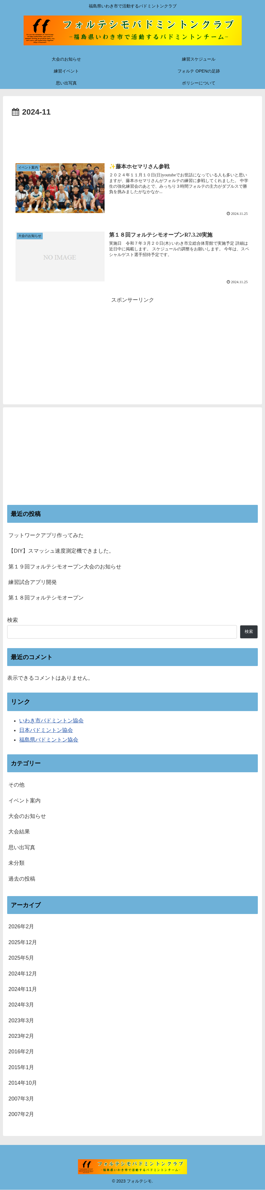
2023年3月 (21, 1020)
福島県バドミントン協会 (48, 740)
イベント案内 (24, 801)
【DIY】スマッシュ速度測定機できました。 (61, 551)
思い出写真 (21, 847)
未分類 (16, 863)
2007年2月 (21, 1114)
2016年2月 (21, 1052)
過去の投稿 (21, 879)
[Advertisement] (132, 135)
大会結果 (19, 832)
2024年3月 (21, 1005)
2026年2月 (21, 927)
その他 (16, 785)
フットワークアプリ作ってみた (46, 535)
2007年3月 (21, 1099)
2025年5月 (21, 958)
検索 (12, 620)
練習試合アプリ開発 (32, 582)
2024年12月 (22, 974)
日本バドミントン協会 (46, 730)
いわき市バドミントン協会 (51, 721)
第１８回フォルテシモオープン (46, 598)
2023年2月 (21, 1036)
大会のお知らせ (27, 816)
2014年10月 (22, 1083)
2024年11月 (22, 989)
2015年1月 (21, 1067)
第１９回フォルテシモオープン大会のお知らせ (64, 567)
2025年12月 (22, 942)
